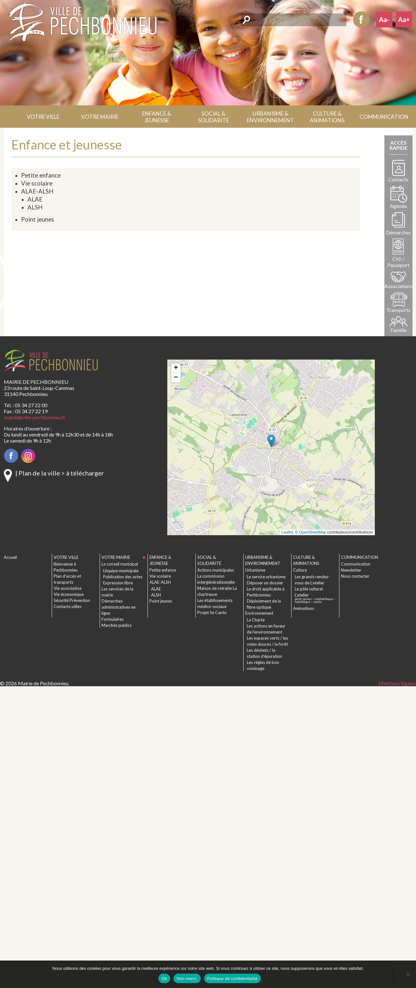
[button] (43, 116)
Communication (355, 563)
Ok (164, 978)
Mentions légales (397, 683)
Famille (398, 330)
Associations (398, 286)
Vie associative (67, 588)
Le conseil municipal (120, 563)
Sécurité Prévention (72, 600)
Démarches (398, 232)
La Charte (256, 619)
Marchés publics (117, 625)
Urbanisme (255, 570)
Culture (300, 570)
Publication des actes (122, 576)
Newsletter (351, 570)
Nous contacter (355, 576)
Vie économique (69, 594)
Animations (303, 608)
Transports (398, 310)
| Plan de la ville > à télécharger (59, 473)
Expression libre (118, 582)
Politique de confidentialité (232, 978)
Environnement (259, 613)
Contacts (398, 179)
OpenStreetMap (312, 532)
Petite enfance (41, 175)
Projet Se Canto (212, 612)
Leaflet (287, 532)
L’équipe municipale (121, 570)
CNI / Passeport (398, 262)
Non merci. (187, 978)
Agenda (398, 206)
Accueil (9, 116)
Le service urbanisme (266, 576)
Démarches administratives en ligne (119, 607)
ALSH (34, 207)
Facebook (361, 19)
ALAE (34, 199)
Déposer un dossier (265, 582)
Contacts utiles (67, 606)
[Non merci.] (408, 974)
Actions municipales (215, 570)
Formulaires (113, 619)
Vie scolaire (36, 183)
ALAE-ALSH (37, 191)
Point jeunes (37, 219)
